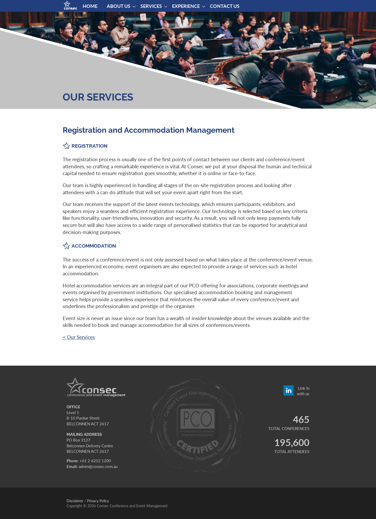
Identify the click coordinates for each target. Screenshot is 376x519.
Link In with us (303, 390)
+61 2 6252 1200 (95, 461)
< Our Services (79, 337)
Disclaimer (75, 500)
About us (118, 6)
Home (90, 6)
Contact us (224, 6)
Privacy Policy (98, 500)
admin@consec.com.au (98, 466)
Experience (186, 6)
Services (151, 6)
